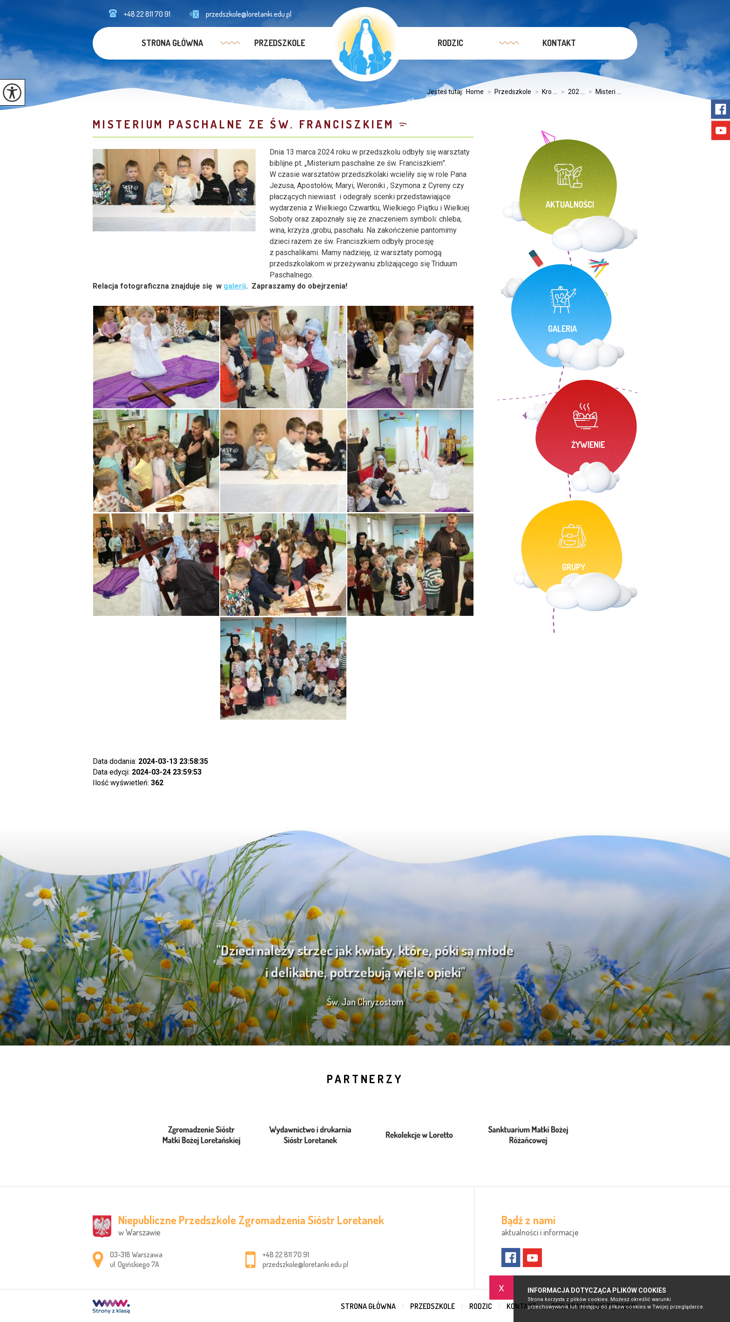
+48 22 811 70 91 (139, 14)
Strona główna (172, 43)
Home (475, 91)
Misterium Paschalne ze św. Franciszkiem (243, 124)
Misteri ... (603, 91)
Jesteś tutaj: (446, 91)
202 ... (571, 91)
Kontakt (559, 43)
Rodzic (450, 43)
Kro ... (544, 91)
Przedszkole (279, 43)
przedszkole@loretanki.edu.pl (240, 14)
